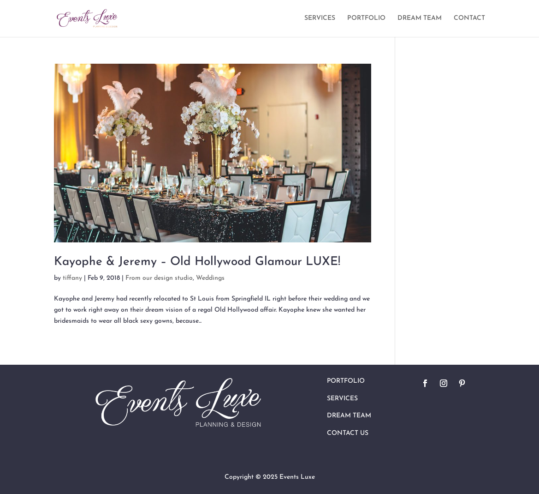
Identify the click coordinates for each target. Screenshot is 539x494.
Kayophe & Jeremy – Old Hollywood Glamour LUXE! (197, 262)
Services (342, 398)
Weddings (210, 278)
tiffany (72, 278)
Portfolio (346, 381)
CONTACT (469, 18)
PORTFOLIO (366, 18)
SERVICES (319, 18)
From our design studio (159, 278)
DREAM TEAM (419, 18)
